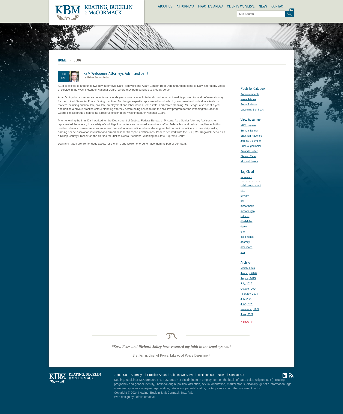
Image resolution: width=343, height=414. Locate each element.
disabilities (246, 221)
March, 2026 (248, 268)
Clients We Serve (240, 6)
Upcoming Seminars (252, 109)
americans (246, 247)
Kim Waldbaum (249, 161)
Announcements (250, 94)
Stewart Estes (248, 156)
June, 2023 (247, 304)
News (263, 6)
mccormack (247, 206)
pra (242, 200)
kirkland (245, 216)
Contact (278, 6)
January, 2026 (249, 273)
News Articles (248, 99)
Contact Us (236, 375)
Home (62, 60)
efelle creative (145, 397)
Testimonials (205, 375)
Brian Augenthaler (98, 77)
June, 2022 (247, 314)
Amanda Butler (249, 151)
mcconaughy (248, 211)
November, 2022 (250, 309)
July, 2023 (246, 298)
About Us (165, 6)
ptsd (243, 190)
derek (244, 226)
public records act (251, 185)
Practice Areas (210, 6)
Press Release (249, 104)
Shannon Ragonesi (251, 135)
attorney (245, 242)
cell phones (247, 236)
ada (243, 252)
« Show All (247, 321)
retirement (246, 177)
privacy (245, 195)
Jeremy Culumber (251, 140)
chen (243, 231)
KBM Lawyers (248, 125)
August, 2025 (248, 278)
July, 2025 (246, 283)
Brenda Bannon (249, 130)
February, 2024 (249, 293)
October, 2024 (249, 288)
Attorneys (185, 6)
